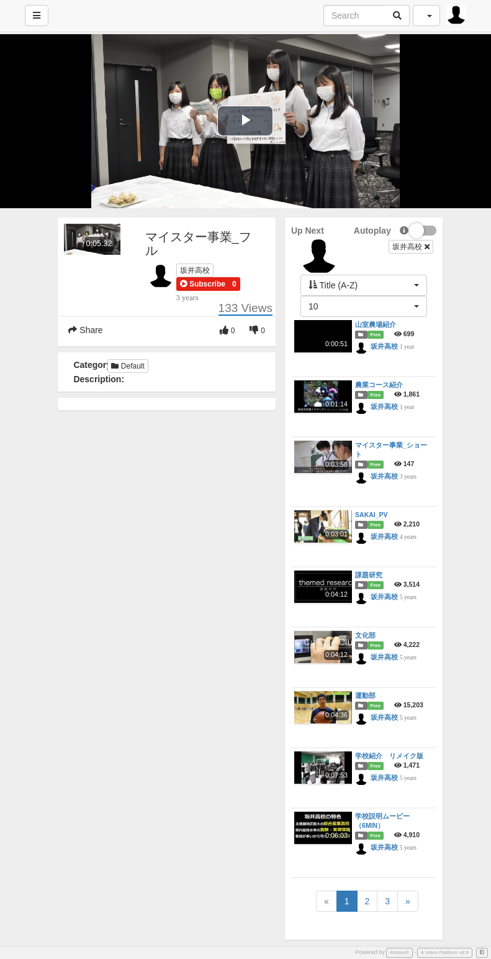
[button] (202, 284)
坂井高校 (195, 270)
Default (127, 366)
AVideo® (399, 952)
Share (85, 330)
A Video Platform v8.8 (445, 952)
